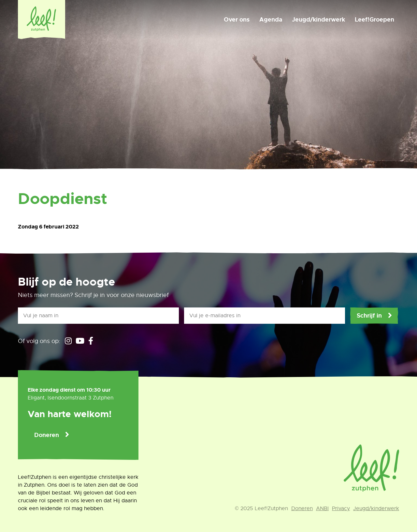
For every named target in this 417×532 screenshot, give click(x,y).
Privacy (341, 508)
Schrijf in (369, 316)
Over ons (237, 19)
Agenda (270, 19)
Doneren (46, 435)
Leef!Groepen (374, 19)
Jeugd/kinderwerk (318, 19)
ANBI (322, 508)
